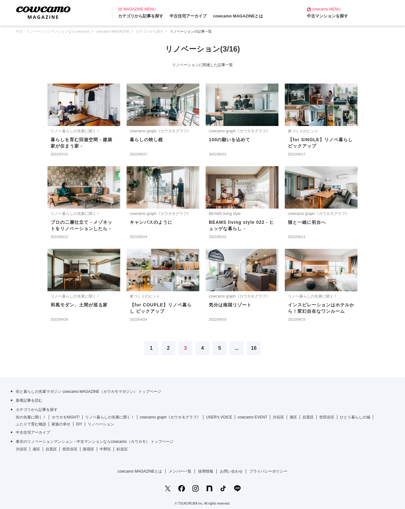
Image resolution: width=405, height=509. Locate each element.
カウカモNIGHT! (66, 417)
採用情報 (205, 471)
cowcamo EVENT (252, 417)
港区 (293, 417)
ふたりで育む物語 (31, 424)
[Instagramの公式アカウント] (195, 488)
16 (254, 348)
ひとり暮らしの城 (355, 417)
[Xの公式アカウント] (167, 488)
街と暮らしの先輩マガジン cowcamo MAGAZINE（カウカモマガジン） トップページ (88, 391)
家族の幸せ (61, 424)
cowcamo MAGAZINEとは (238, 16)
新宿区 (88, 449)
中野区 (105, 449)
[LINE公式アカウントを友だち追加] (237, 488)
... (236, 348)
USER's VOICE (219, 417)
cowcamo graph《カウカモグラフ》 (170, 417)
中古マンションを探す (327, 16)
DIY (79, 424)
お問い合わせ (231, 471)
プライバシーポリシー (268, 471)
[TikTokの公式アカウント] (223, 488)
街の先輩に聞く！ (31, 417)
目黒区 (308, 417)
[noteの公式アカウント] (209, 488)
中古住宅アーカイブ (188, 16)
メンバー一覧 (180, 471)
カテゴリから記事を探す (140, 16)
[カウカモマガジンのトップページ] (43, 12)
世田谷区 (326, 417)
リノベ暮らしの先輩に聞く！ (109, 417)
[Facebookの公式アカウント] (181, 488)
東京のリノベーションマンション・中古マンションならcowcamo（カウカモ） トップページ (94, 441)
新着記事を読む (29, 400)
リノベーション (101, 424)
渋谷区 (278, 417)
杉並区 (122, 449)
